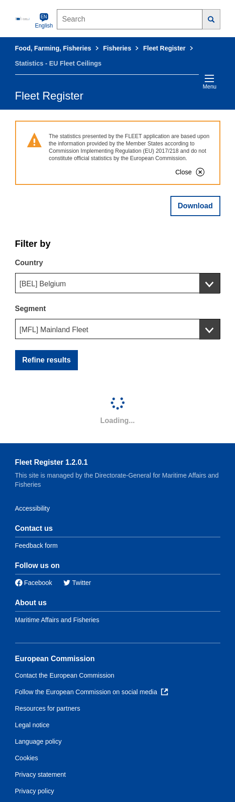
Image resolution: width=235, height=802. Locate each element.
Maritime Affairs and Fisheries (57, 620)
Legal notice (32, 725)
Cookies (26, 758)
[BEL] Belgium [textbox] (43, 284)
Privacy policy (35, 791)
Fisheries (117, 48)
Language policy (38, 741)
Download (195, 206)
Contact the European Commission (65, 675)
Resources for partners (47, 708)
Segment (30, 308)
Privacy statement (40, 774)
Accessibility (32, 508)
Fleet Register (164, 48)
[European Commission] (23, 18)
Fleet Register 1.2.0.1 (51, 462)
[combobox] (118, 283)
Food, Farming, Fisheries (53, 48)
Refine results (46, 360)
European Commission (55, 659)
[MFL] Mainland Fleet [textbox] (54, 330)
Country (29, 263)
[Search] (211, 19)
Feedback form (36, 545)
